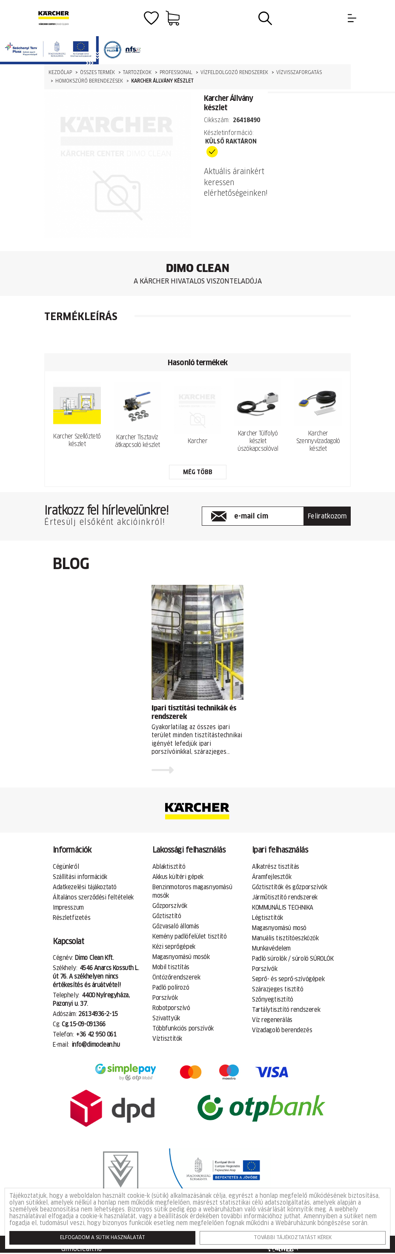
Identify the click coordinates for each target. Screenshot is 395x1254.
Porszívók (164, 998)
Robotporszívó (171, 1008)
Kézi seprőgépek (173, 947)
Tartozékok (137, 72)
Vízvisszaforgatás (299, 72)
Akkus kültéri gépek (177, 877)
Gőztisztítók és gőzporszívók (289, 887)
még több (197, 472)
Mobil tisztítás (170, 968)
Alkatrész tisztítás (275, 867)
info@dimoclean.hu (96, 1045)
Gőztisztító (166, 916)
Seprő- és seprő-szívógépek (288, 979)
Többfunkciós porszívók (183, 1029)
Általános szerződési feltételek (93, 898)
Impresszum (68, 908)
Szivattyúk (166, 1019)
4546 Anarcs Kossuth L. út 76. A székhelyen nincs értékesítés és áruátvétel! (96, 976)
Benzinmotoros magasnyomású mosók (192, 892)
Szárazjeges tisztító (277, 990)
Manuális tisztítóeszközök (285, 939)
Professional (176, 72)
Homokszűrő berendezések (89, 81)
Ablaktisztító (169, 867)
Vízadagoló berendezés (282, 1031)
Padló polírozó (170, 988)
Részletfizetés (71, 918)
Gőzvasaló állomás (175, 927)
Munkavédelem (271, 949)
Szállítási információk (80, 877)
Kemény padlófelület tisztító (189, 937)
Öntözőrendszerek (176, 978)
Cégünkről (66, 867)
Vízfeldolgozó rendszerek (234, 72)
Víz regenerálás (272, 1020)
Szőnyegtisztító (272, 1000)
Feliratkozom (327, 516)
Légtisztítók (267, 918)
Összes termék (97, 72)
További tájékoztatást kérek (293, 1237)
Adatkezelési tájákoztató (85, 887)
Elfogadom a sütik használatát (102, 1237)
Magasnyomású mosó (279, 928)
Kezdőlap (60, 72)
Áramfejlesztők (271, 877)
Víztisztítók (167, 1039)
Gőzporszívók (169, 906)
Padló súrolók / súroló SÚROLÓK (292, 959)
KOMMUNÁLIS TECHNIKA (282, 908)
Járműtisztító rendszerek (285, 898)
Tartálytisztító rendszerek (286, 1010)
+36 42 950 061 (96, 1035)
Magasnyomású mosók (180, 957)
